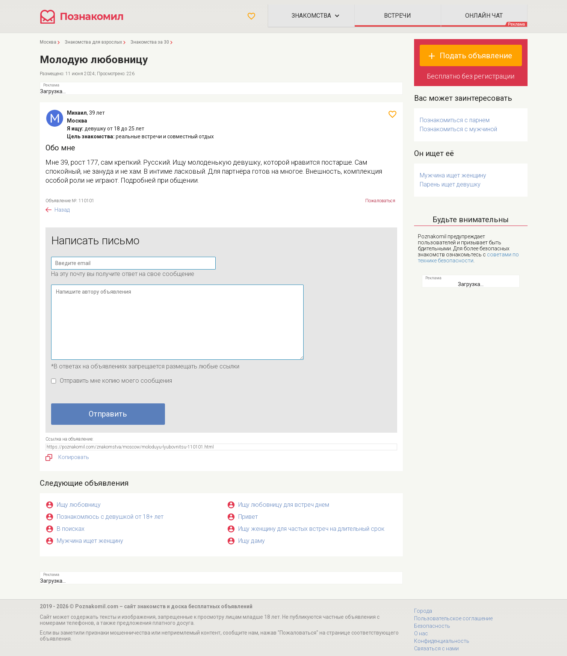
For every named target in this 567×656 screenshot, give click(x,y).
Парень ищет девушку (450, 184)
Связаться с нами (436, 648)
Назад (62, 210)
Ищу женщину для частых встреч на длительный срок (311, 528)
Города (423, 611)
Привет (248, 516)
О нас (421, 633)
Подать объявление (476, 55)
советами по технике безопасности (468, 257)
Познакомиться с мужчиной (458, 129)
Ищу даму (251, 540)
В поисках (71, 528)
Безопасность (432, 626)
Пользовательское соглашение (453, 618)
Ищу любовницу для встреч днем (283, 504)
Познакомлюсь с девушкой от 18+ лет (110, 516)
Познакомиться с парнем (455, 120)
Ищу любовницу (79, 504)
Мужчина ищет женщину (90, 540)
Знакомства (311, 15)
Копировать (67, 457)
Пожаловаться (380, 200)
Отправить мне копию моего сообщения (116, 380)
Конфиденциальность (441, 641)
